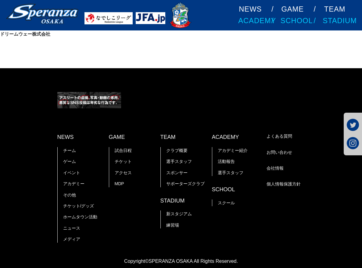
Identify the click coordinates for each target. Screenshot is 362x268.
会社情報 (275, 168)
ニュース (71, 228)
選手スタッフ (179, 161)
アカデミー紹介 (233, 150)
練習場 (172, 225)
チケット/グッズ (78, 205)
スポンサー (177, 172)
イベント (71, 172)
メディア (71, 239)
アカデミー (73, 183)
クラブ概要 (177, 150)
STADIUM (340, 21)
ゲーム (69, 161)
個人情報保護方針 (284, 184)
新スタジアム (179, 213)
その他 (69, 194)
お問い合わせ (279, 152)
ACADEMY (257, 21)
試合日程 (123, 150)
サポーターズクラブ (185, 183)
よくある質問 (279, 136)
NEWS (250, 9)
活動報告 (226, 161)
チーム (69, 150)
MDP (119, 183)
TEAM (335, 9)
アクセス (123, 172)
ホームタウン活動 (80, 216)
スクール (226, 202)
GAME (292, 9)
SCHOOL (297, 21)
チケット (123, 161)
